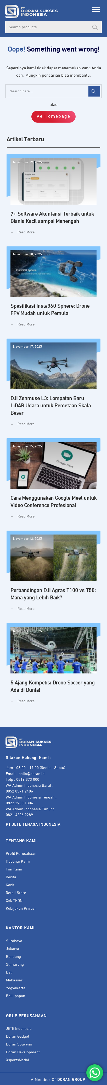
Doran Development (23, 1052)
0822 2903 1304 (19, 803)
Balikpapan (15, 996)
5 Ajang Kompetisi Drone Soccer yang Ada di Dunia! (53, 667)
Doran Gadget (17, 1036)
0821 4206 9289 (19, 815)
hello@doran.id (31, 774)
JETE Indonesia (19, 1029)
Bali (9, 972)
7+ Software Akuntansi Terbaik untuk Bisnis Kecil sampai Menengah (53, 198)
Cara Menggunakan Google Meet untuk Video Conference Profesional (53, 482)
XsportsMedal (17, 1060)
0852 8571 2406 (19, 791)
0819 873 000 (27, 780)
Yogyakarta (15, 988)
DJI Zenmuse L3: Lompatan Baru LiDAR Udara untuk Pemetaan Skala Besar (53, 386)
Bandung (13, 957)
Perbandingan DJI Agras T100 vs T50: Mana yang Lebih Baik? (53, 575)
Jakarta (12, 949)
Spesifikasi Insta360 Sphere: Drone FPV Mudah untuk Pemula (53, 290)
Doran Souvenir (19, 1044)
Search (95, 27)
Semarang (15, 964)
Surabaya (14, 941)
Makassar (14, 980)
